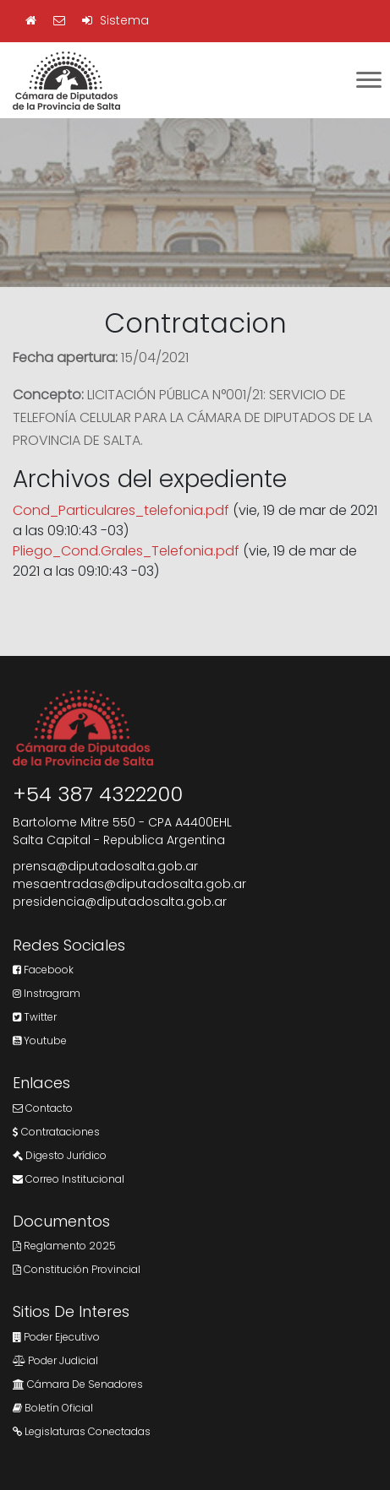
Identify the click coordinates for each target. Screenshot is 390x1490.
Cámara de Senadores (78, 1384)
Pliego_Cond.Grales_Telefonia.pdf (126, 551)
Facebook (43, 969)
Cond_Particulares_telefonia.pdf (121, 510)
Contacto (43, 1108)
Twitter (35, 1017)
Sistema (115, 20)
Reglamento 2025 (64, 1245)
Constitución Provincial (76, 1269)
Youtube (40, 1040)
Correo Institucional (68, 1179)
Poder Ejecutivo (56, 1337)
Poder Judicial (55, 1360)
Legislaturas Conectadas (82, 1431)
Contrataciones (56, 1131)
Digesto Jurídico (60, 1155)
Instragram (46, 993)
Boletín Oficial (53, 1408)
